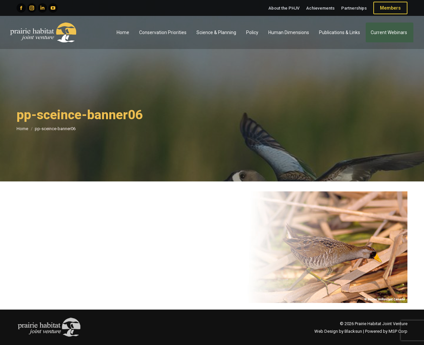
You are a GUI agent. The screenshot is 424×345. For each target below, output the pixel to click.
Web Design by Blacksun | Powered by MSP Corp (360, 331)
